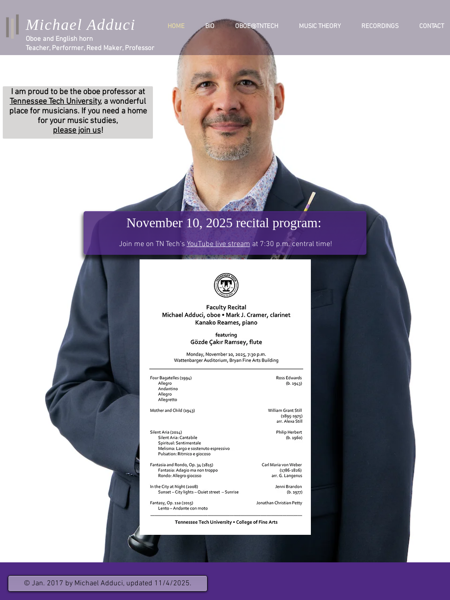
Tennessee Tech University (55, 102)
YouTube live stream (218, 244)
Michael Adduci (80, 24)
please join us (77, 130)
